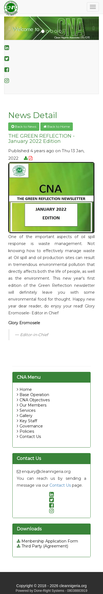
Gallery (26, 415)
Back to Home (56, 126)
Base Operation (34, 394)
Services (27, 410)
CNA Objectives (35, 399)
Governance (31, 426)
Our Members (33, 405)
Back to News (23, 126)
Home (26, 389)
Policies (27, 431)
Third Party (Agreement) (42, 546)
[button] (11, 28)
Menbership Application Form (47, 541)
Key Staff (28, 420)
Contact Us (30, 436)
